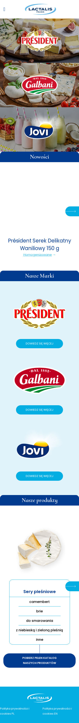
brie (39, 611)
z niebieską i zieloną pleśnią (39, 630)
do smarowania (39, 620)
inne (39, 639)
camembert (39, 601)
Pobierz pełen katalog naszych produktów (39, 660)
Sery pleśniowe (39, 592)
